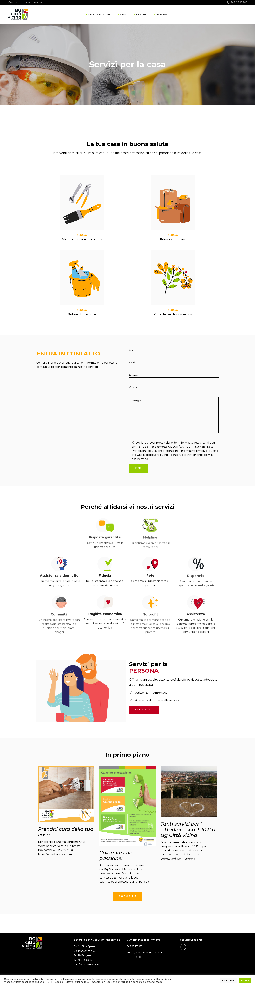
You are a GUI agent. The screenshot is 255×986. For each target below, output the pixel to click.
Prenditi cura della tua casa (65, 832)
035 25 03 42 (85, 960)
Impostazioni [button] (228, 980)
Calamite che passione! (115, 855)
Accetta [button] (245, 980)
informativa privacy (193, 450)
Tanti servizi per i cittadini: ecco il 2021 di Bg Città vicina (189, 829)
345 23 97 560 (134, 946)
